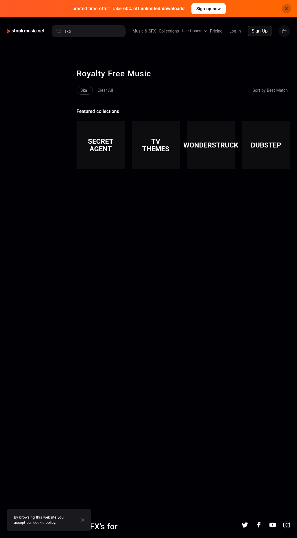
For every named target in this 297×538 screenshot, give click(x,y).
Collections (169, 31)
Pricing (216, 31)
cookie (38, 522)
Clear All (84, 78)
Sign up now (208, 8)
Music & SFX (144, 31)
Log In (235, 31)
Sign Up (259, 31)
